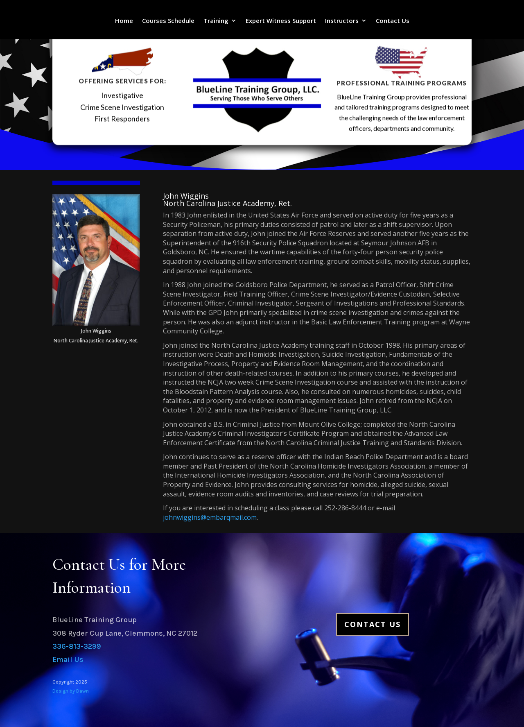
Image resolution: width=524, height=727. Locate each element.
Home (124, 21)
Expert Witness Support (281, 21)
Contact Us (392, 21)
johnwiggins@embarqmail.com (210, 517)
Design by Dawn (70, 691)
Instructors (342, 21)
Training (215, 21)
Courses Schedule (168, 21)
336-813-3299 (76, 646)
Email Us (68, 659)
